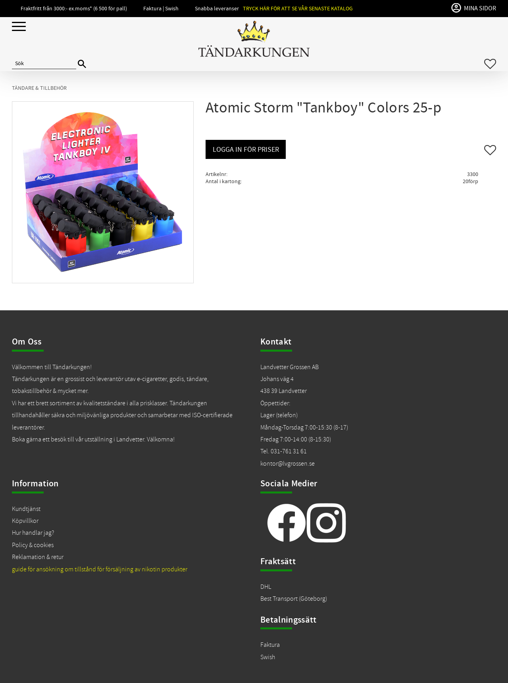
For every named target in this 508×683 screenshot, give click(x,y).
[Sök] (82, 64)
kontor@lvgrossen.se (287, 464)
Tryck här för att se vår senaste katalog (298, 8)
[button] (19, 27)
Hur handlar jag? (33, 533)
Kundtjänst (26, 509)
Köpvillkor (25, 521)
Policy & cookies (33, 545)
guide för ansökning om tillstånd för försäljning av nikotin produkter (99, 569)
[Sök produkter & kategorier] (44, 64)
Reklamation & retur (38, 557)
